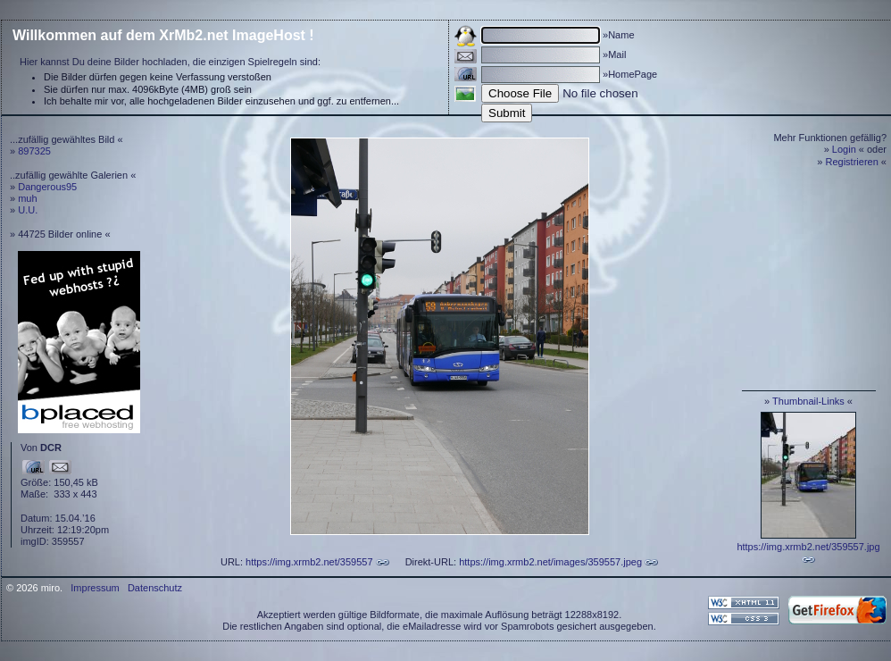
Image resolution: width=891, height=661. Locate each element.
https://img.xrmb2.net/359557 (309, 561)
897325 (34, 151)
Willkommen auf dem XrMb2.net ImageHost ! (163, 35)
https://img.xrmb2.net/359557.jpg (808, 546)
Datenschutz (155, 587)
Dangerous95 (47, 186)
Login (844, 149)
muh (27, 198)
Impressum (95, 587)
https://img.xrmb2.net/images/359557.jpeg (550, 561)
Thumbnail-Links (808, 401)
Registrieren (852, 161)
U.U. (27, 210)
